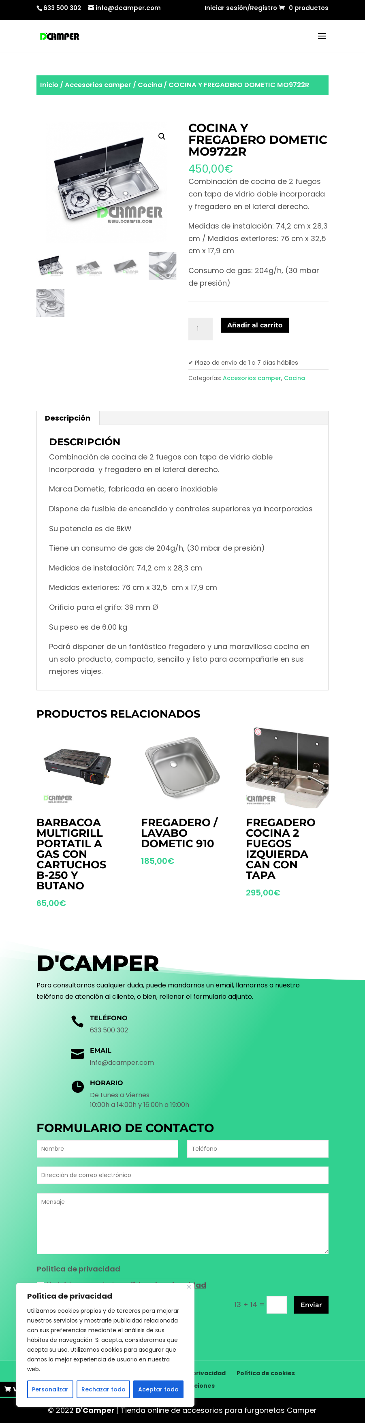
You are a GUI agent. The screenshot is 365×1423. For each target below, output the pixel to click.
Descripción (67, 418)
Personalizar (50, 1389)
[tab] (68, 418)
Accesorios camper (98, 85)
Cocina (150, 85)
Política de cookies (266, 1373)
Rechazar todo (103, 1389)
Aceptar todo (158, 1389)
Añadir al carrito (254, 325)
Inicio (49, 85)
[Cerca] (189, 1286)
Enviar (311, 1305)
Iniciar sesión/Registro (241, 8)
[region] (105, 1345)
